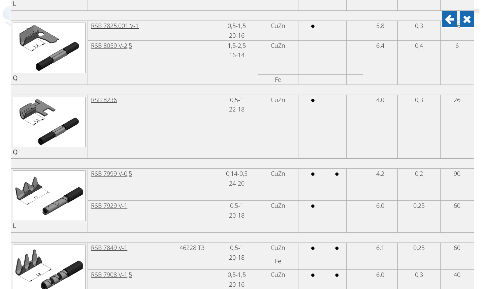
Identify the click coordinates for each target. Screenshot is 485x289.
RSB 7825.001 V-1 (115, 131)
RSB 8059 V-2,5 (111, 151)
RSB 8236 (104, 205)
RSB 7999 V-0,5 (111, 279)
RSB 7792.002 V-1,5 (117, 57)
